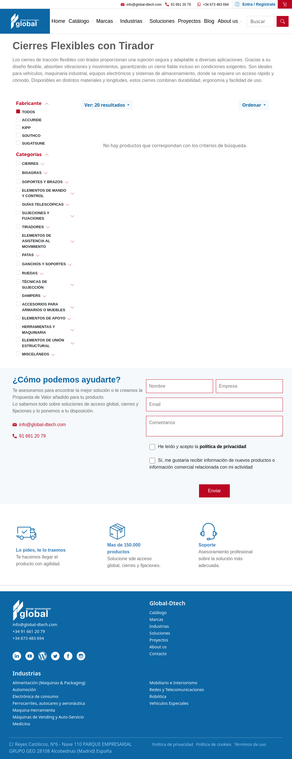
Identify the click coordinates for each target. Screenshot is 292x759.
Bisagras (32, 173)
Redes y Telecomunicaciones (176, 689)
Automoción (24, 689)
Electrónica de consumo (35, 696)
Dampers (31, 296)
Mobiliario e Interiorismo (173, 682)
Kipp (26, 128)
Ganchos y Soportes (44, 264)
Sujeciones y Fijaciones (35, 216)
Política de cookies (213, 744)
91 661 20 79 (181, 5)
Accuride (32, 120)
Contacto (158, 653)
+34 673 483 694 (216, 5)
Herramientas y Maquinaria (38, 330)
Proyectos (158, 640)
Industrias (159, 626)
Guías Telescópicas (43, 204)
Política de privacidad (172, 744)
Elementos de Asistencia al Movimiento (36, 241)
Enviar (214, 490)
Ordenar (252, 105)
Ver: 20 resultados (105, 105)
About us (158, 646)
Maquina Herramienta (34, 710)
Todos (28, 112)
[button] (45, 103)
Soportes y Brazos (42, 182)
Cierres (30, 163)
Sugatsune (33, 143)
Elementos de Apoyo (43, 318)
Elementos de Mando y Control (44, 193)
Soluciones (159, 633)
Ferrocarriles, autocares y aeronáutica (49, 703)
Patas (28, 255)
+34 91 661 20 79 (29, 631)
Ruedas (30, 273)
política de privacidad (223, 446)
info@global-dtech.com (144, 5)
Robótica (157, 696)
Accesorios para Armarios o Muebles (43, 307)
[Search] (260, 21)
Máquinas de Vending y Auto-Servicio (48, 717)
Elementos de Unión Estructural (43, 343)
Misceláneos (35, 354)
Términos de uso (250, 744)
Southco (31, 135)
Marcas (156, 619)
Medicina (21, 723)
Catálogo (158, 612)
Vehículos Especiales (168, 703)
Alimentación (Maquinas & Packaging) (49, 682)
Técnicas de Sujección (34, 285)
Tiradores (33, 227)
